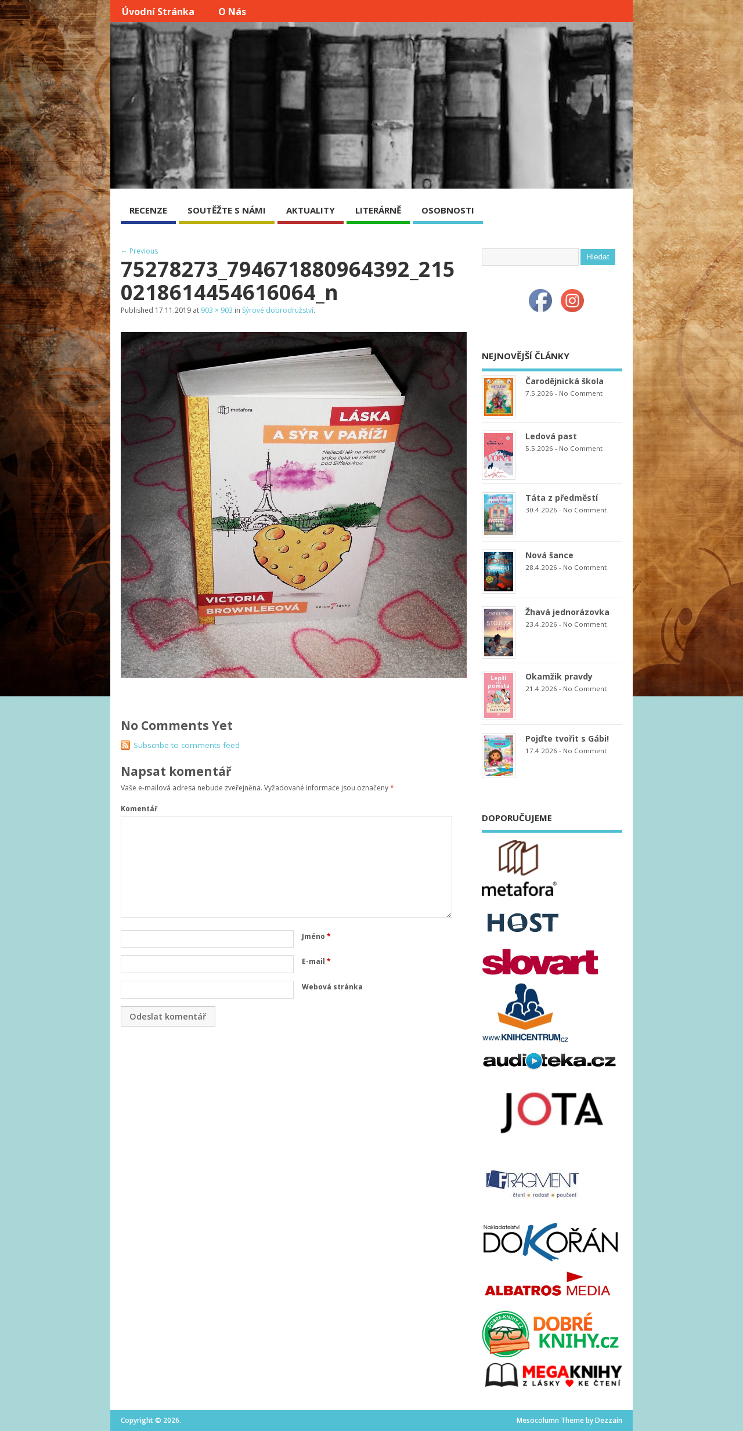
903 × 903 (217, 310)
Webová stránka (332, 987)
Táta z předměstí (561, 497)
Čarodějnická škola (564, 380)
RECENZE (148, 210)
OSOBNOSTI (447, 210)
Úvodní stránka (158, 11)
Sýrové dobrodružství (277, 310)
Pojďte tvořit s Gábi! (567, 738)
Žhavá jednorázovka (567, 611)
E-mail (316, 961)
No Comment (581, 393)
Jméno (316, 936)
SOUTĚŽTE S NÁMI (226, 210)
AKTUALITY (310, 210)
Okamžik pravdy (559, 676)
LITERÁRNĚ (378, 210)
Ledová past (551, 436)
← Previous (139, 251)
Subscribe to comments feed (187, 745)
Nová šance (549, 555)
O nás (232, 11)
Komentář (139, 809)
